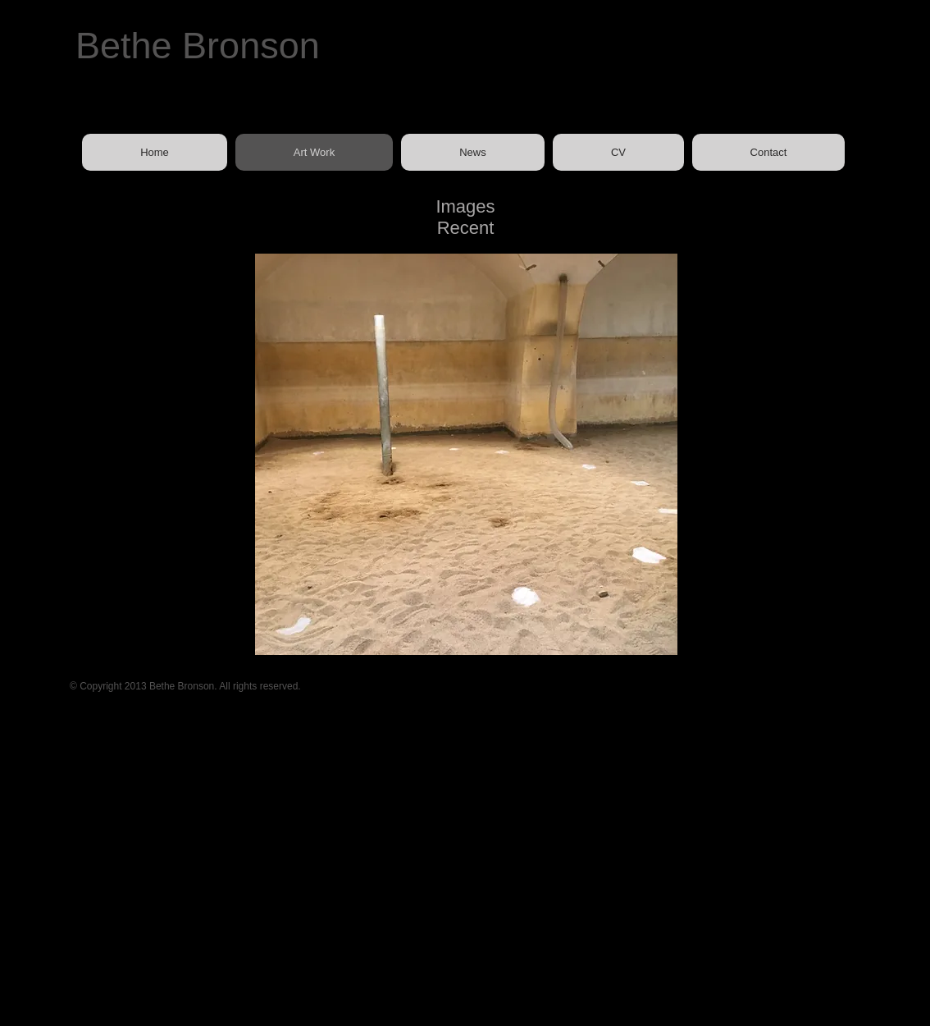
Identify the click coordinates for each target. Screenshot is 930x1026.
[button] (466, 454)
